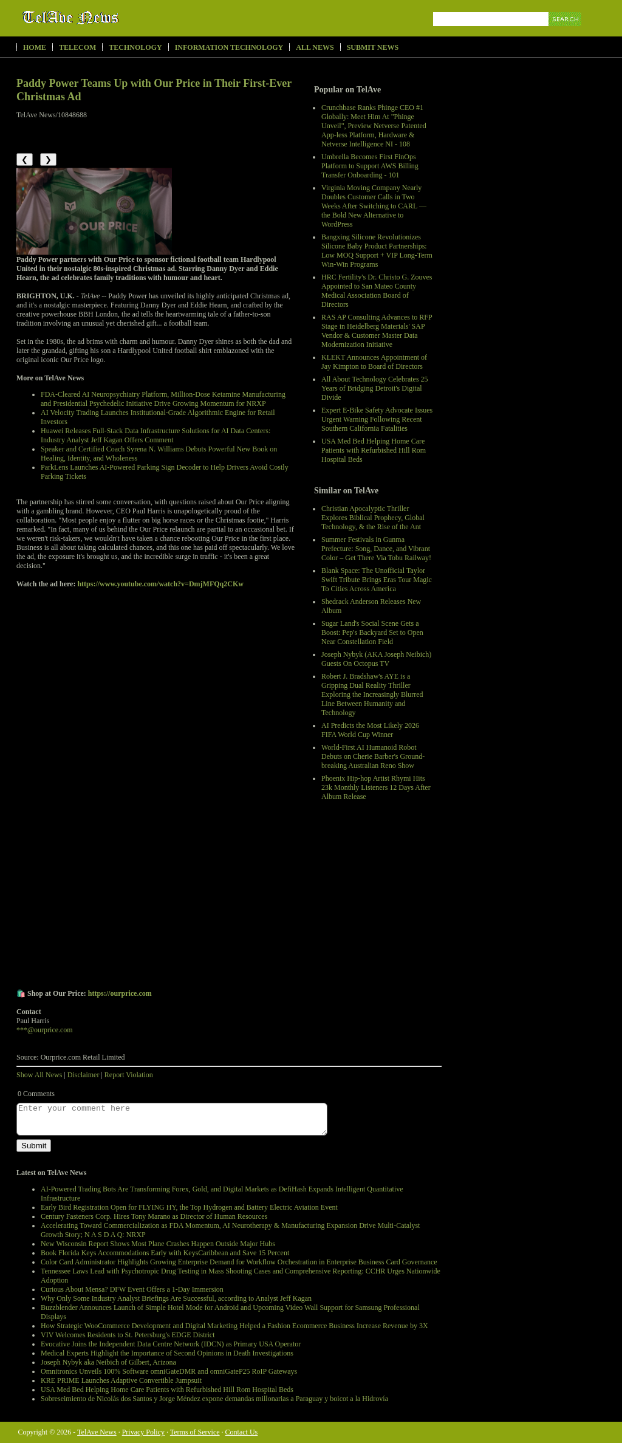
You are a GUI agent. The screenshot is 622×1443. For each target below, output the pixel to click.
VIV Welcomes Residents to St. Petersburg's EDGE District (128, 1335)
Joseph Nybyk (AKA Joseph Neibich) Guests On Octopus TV (376, 659)
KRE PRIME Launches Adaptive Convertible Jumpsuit (121, 1380)
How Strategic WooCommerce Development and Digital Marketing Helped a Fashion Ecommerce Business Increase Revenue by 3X (234, 1325)
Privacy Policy (143, 1432)
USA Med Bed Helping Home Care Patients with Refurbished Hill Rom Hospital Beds (373, 450)
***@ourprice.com (44, 1030)
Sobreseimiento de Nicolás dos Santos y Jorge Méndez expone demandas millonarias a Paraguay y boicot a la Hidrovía (214, 1398)
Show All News (39, 1075)
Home (34, 47)
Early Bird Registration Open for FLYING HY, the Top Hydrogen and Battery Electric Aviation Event (189, 1207)
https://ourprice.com (120, 993)
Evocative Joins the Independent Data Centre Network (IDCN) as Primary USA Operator (171, 1344)
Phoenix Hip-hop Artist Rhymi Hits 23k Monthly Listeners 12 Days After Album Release (376, 787)
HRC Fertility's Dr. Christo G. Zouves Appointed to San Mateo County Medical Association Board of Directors (376, 291)
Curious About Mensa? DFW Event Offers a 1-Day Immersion (132, 1289)
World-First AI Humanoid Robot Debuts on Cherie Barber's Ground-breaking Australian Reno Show (373, 756)
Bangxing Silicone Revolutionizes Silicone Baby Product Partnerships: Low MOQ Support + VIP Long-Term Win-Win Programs (376, 251)
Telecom (77, 47)
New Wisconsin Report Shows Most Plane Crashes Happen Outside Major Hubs (158, 1243)
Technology (135, 47)
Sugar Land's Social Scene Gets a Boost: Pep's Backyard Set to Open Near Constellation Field (372, 632)
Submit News (372, 47)
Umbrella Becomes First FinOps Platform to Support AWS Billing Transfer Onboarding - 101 (370, 166)
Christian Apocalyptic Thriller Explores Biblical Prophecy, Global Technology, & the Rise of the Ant (373, 517)
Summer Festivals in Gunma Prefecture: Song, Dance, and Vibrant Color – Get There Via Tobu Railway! (376, 548)
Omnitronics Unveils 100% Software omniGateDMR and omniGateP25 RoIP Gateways (169, 1371)
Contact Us (241, 1432)
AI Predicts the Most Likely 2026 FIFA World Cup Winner (370, 730)
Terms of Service (195, 1432)
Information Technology (229, 47)
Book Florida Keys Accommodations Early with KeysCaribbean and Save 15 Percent (165, 1253)
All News (314, 47)
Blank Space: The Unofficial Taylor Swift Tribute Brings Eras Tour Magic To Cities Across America (376, 579)
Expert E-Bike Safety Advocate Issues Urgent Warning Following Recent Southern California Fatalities (376, 419)
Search (565, 33)
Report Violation (128, 1075)
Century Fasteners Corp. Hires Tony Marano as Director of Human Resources (154, 1216)
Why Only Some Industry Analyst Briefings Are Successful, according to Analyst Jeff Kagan (176, 1298)
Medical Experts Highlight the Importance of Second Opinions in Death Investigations (167, 1353)
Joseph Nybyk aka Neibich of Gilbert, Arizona (108, 1362)
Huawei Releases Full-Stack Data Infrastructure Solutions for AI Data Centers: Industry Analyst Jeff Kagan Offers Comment (155, 435)
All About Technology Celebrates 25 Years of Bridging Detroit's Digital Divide (374, 388)
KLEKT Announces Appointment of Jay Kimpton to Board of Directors (374, 362)
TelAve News (106, 17)
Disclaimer (83, 1075)
